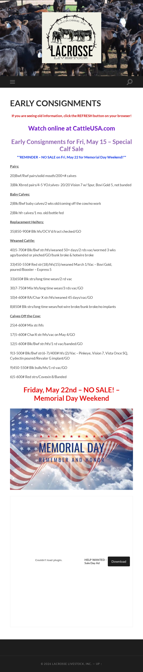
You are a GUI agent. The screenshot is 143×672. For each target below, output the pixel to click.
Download (118, 561)
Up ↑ (99, 663)
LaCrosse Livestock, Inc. (72, 663)
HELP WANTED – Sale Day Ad (95, 561)
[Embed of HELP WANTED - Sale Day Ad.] (49, 560)
